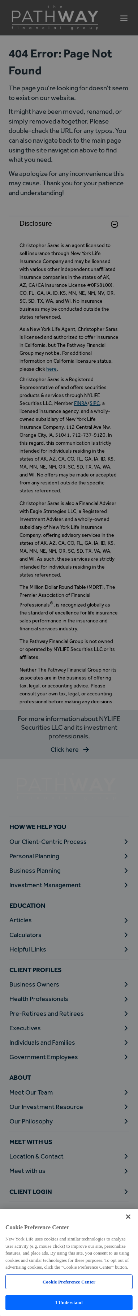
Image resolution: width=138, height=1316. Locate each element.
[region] (69, 1262)
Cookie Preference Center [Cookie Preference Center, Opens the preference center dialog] (69, 1282)
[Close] (128, 1217)
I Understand (69, 1302)
